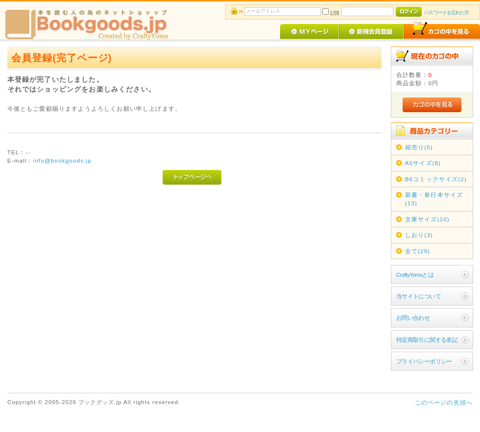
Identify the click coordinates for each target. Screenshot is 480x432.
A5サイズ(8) (423, 163)
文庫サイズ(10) (427, 219)
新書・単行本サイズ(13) (434, 199)
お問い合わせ (413, 317)
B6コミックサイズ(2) (436, 179)
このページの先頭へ (444, 402)
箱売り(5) (419, 147)
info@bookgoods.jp (62, 160)
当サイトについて (418, 296)
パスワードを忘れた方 (446, 12)
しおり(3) (419, 235)
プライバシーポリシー (424, 361)
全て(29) (418, 251)
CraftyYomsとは (415, 274)
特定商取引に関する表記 (427, 339)
